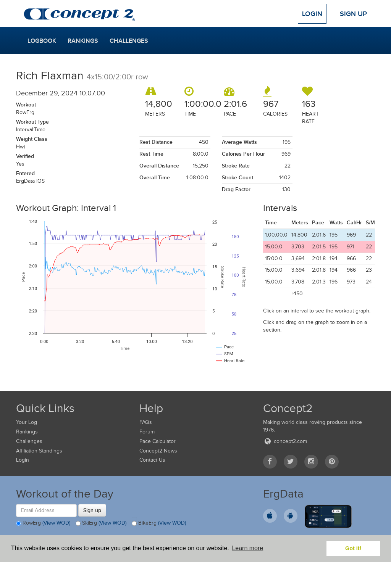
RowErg (43, 523)
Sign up (92, 510)
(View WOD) (56, 523)
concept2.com (285, 441)
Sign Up (353, 14)
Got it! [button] (353, 548)
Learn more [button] (247, 548)
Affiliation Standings (39, 451)
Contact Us (152, 460)
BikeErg (159, 523)
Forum (147, 432)
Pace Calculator (157, 441)
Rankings (83, 40)
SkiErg (101, 523)
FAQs (145, 422)
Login (312, 14)
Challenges (129, 40)
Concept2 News (158, 451)
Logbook (41, 40)
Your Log (26, 422)
